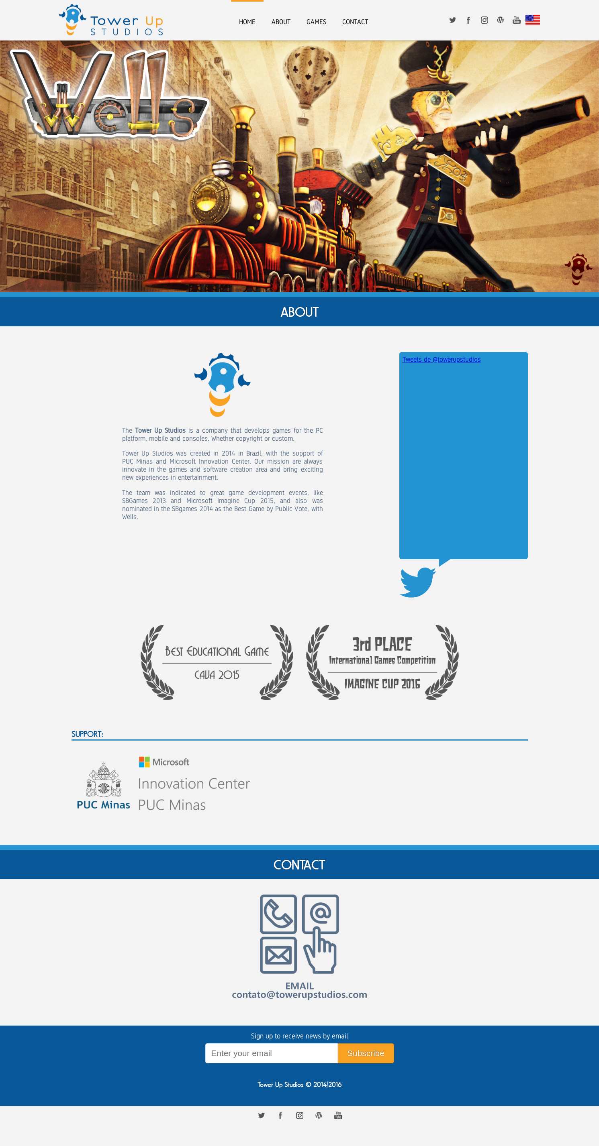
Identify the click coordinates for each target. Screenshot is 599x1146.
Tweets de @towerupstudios (442, 359)
